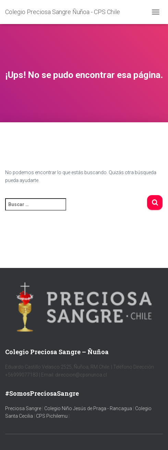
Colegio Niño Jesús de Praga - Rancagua (88, 408)
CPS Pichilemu (52, 416)
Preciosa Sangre (23, 408)
